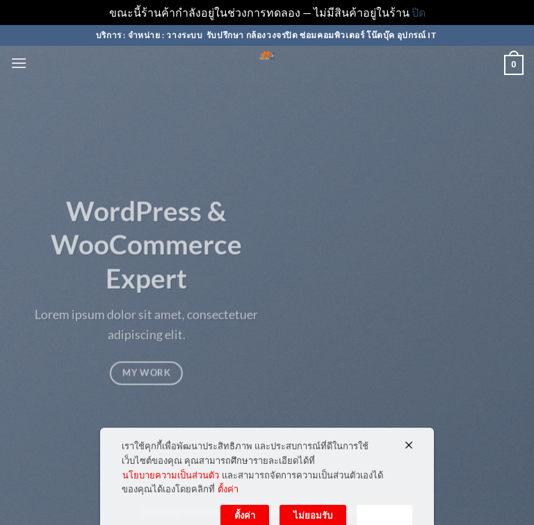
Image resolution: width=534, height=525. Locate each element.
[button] (18, 63)
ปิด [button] (419, 12)
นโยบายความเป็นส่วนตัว (170, 491)
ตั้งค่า (228, 506)
